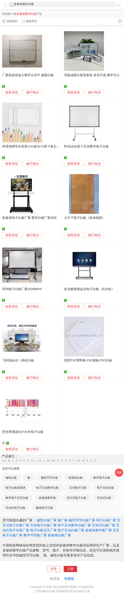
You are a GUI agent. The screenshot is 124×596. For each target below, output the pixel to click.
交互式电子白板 (76, 497)
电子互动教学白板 (47, 487)
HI (32, 460)
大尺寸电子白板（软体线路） (84, 218)
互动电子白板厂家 (43, 525)
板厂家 (63, 520)
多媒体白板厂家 (59, 535)
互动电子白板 (77, 487)
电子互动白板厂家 (71, 530)
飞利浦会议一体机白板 (18, 360)
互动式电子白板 (15, 507)
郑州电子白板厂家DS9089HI (22, 289)
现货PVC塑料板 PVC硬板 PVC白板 (88, 360)
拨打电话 (32, 92)
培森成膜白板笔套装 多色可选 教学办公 (91, 75)
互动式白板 (104, 497)
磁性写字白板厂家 (82, 520)
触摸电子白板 (44, 507)
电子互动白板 (105, 487)
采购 (119, 472)
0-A (4, 460)
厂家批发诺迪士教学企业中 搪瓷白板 (28, 75)
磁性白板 (11, 477)
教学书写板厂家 (35, 535)
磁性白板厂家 (47, 520)
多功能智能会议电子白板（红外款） (89, 289)
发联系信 (11, 92)
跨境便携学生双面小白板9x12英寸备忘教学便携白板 (39, 146)
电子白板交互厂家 (43, 530)
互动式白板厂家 (103, 525)
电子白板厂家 (106, 520)
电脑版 (69, 579)
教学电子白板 (101, 477)
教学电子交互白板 (17, 497)
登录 (53, 569)
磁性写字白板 (49, 477)
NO (53, 460)
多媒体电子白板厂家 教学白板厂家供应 (29, 218)
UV (78, 460)
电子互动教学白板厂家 (74, 525)
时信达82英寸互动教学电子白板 (86, 146)
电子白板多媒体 (15, 487)
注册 (70, 569)
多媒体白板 (76, 477)
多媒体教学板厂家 (98, 530)
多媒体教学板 (47, 497)
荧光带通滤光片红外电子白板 (22, 432)
